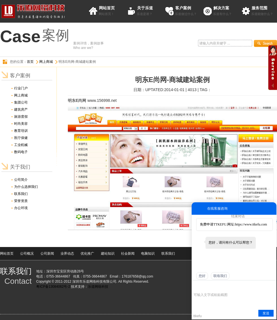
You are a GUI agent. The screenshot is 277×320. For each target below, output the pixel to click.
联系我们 (21, 194)
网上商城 (46, 62)
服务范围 (259, 8)
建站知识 (107, 253)
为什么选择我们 (26, 187)
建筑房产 (21, 109)
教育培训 (21, 131)
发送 (266, 313)
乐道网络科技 (98, 287)
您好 (202, 276)
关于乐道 (145, 8)
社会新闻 (128, 253)
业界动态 (67, 253)
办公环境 (21, 208)
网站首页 (107, 8)
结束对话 (238, 216)
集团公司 (21, 102)
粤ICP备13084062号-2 (53, 287)
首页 (30, 62)
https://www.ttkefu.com (251, 224)
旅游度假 (21, 117)
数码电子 (21, 152)
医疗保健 (21, 138)
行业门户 (21, 88)
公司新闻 (47, 253)
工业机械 (21, 145)
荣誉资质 (21, 201)
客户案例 (183, 8)
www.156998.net (102, 100)
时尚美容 (21, 124)
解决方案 (221, 8)
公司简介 (21, 180)
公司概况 (27, 253)
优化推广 (87, 253)
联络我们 (220, 276)
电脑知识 (148, 253)
